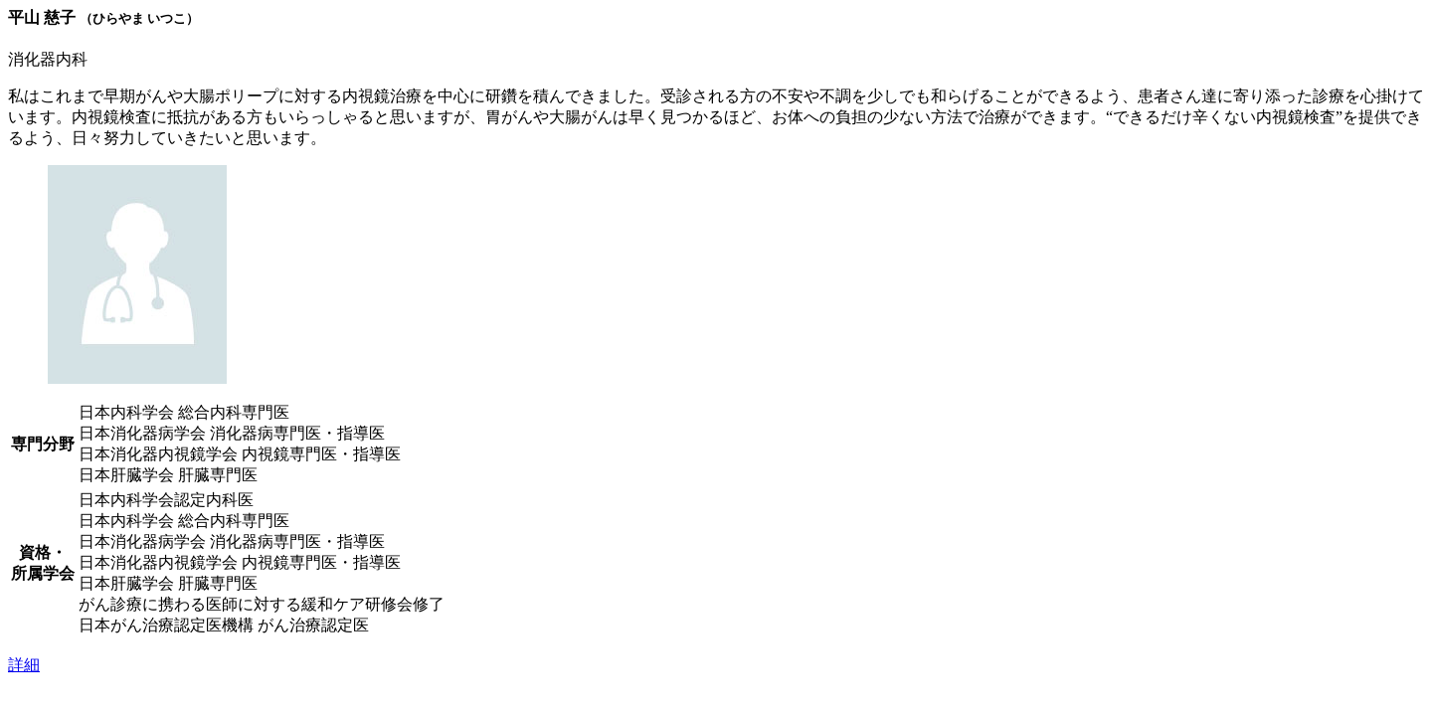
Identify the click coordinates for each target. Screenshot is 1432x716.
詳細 (24, 664)
